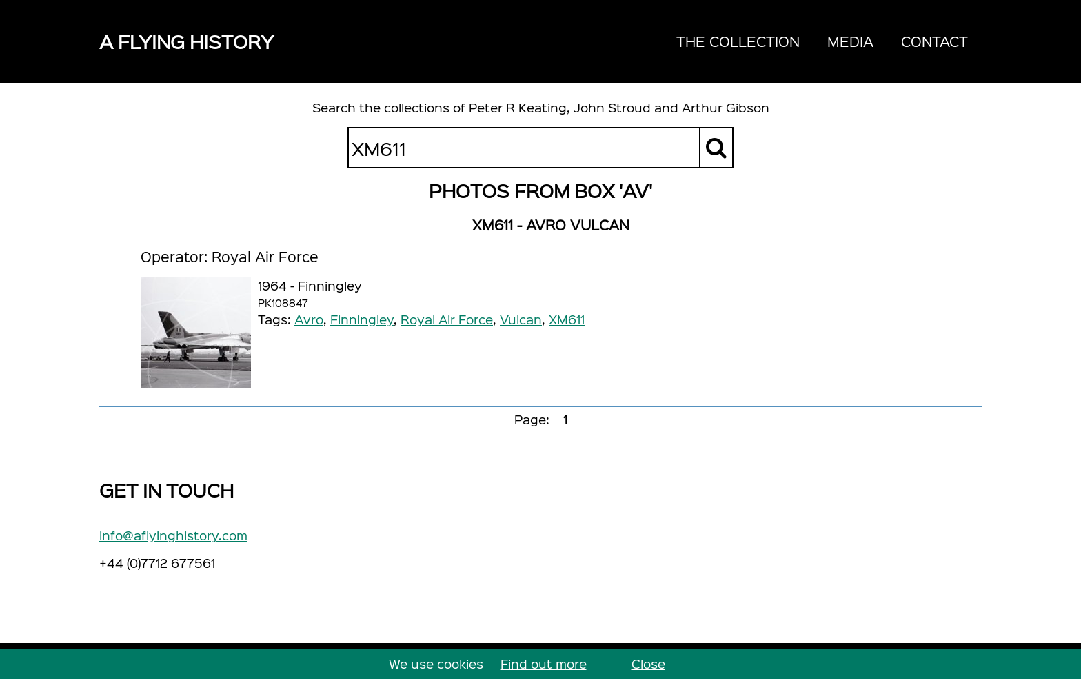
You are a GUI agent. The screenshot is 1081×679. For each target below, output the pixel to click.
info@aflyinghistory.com (173, 535)
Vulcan (521, 319)
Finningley (362, 319)
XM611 (567, 319)
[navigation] (822, 41)
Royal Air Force (447, 319)
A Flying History (186, 41)
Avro (308, 319)
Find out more (544, 663)
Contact (934, 41)
